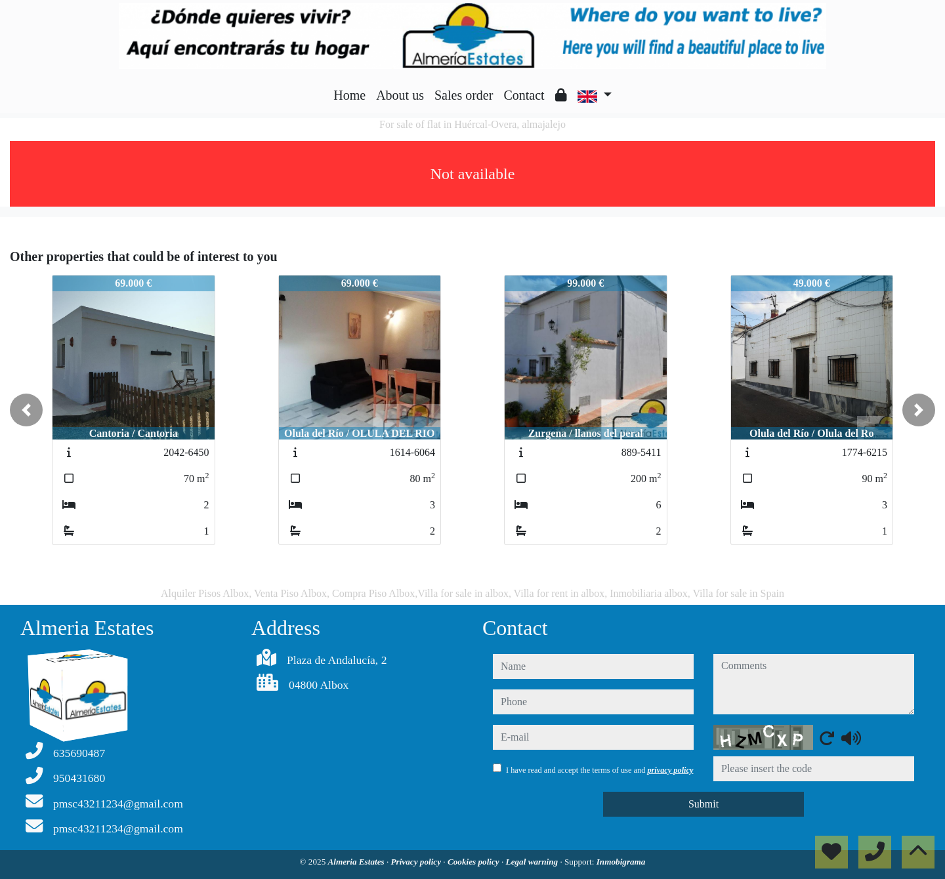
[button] (26, 410)
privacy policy (670, 770)
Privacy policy (417, 862)
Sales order (463, 95)
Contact (523, 95)
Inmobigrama (621, 862)
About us (400, 95)
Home (349, 95)
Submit (703, 803)
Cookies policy (474, 862)
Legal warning (533, 862)
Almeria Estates (357, 862)
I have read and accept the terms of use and (599, 770)
